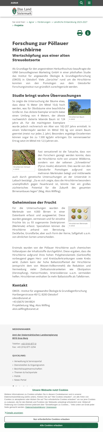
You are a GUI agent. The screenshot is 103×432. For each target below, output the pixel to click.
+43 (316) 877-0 (28, 343)
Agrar (30, 22)
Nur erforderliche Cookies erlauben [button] (51, 419)
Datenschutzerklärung (35, 407)
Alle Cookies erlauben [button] (51, 425)
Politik (17, 376)
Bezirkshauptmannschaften (28, 368)
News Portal (20, 379)
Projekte (17, 25)
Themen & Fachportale (25, 372)
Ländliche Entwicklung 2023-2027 (69, 22)
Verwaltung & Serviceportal (28, 361)
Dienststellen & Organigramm (29, 365)
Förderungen (43, 22)
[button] (13, 413)
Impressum (51, 407)
